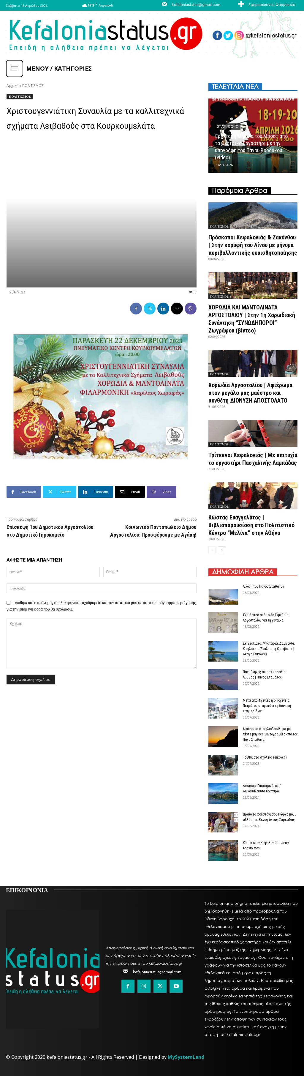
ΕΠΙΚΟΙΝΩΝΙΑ (27, 890)
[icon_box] (266, 4)
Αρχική (12, 85)
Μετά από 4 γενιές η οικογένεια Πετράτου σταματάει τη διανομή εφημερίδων (267, 705)
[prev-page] (212, 550)
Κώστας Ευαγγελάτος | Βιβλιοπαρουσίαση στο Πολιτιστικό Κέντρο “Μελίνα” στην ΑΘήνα (251, 525)
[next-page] (221, 550)
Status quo (227, 127)
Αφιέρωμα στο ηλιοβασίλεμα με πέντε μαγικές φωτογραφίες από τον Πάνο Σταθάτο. (270, 734)
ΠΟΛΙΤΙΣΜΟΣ (33, 85)
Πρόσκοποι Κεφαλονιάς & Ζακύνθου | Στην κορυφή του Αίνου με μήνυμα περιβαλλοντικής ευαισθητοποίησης (252, 245)
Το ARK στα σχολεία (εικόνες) (265, 757)
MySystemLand (186, 1057)
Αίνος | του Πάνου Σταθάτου (263, 586)
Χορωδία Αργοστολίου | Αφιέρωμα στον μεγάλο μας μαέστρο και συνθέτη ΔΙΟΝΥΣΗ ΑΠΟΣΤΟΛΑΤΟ (250, 393)
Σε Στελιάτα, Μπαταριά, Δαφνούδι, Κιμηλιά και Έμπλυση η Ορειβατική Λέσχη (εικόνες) (268, 648)
